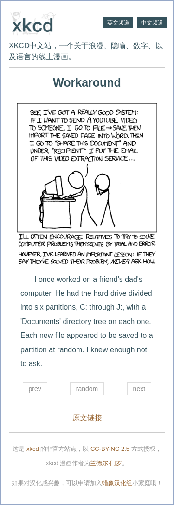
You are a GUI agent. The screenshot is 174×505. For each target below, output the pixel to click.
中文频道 (152, 22)
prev (35, 389)
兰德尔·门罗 (106, 463)
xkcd (32, 448)
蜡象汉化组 (117, 483)
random (87, 389)
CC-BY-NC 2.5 (109, 448)
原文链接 (87, 418)
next (139, 389)
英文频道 (118, 22)
